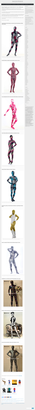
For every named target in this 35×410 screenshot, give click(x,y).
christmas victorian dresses (28, 107)
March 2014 (26, 79)
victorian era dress (30, 123)
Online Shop (26, 4)
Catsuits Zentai (5, 398)
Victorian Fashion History (8, 4)
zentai (17, 401)
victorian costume (28, 121)
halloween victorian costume (29, 110)
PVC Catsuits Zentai (21, 398)
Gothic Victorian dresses (28, 109)
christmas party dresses (29, 107)
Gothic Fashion (26, 13)
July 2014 (26, 76)
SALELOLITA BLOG (17, 1)
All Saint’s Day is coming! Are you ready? (14, 393)
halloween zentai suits (12, 400)
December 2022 (26, 41)
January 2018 (26, 58)
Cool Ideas (26, 89)
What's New (26, 101)
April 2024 (26, 33)
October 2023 (26, 37)
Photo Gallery (22, 4)
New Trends (19, 398)
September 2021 (26, 47)
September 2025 (26, 30)
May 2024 (26, 32)
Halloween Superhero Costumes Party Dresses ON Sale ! (14, 386)
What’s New (18, 4)
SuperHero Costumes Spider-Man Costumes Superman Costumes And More (4, 394)
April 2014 (26, 78)
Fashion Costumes (8, 398)
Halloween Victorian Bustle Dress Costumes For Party (9, 393)
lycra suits (22, 400)
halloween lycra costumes (8, 400)
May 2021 (26, 50)
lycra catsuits (19, 400)
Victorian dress (28, 122)
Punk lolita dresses (31, 116)
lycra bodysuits (16, 400)
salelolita (26, 20)
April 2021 (26, 51)
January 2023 (26, 40)
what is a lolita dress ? (29, 19)
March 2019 (26, 54)
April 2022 (26, 44)
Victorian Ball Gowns (27, 99)
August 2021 (26, 48)
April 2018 (26, 57)
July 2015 (26, 68)
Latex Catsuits (12, 398)
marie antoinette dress (29, 114)
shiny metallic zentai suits (6, 401)
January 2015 (26, 72)
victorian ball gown (29, 119)
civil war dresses (28, 108)
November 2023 (26, 36)
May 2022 (26, 43)
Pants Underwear (27, 96)
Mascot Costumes (27, 94)
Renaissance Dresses (30, 117)
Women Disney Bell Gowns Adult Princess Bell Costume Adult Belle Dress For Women (29, 24)
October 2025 (26, 29)
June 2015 (26, 69)
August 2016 (26, 65)
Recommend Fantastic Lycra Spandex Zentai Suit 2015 (4, 386)
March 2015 (26, 71)
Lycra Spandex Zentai (15, 398)
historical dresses (29, 111)
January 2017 (26, 62)
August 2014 (26, 75)
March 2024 (26, 34)
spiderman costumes (11, 401)
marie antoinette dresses (29, 115)
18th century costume (27, 106)
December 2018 (26, 55)
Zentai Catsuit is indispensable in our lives (19, 385)
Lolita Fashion (14, 4)
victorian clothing (29, 120)
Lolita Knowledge (26, 92)
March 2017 (26, 61)
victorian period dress (27, 125)
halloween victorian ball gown (29, 110)
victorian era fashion (27, 124)
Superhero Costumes (15, 401)
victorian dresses (28, 123)
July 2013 (26, 83)
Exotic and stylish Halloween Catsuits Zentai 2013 (9, 386)
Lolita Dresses (30, 112)
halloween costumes (3, 400)
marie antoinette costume (28, 114)
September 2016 (26, 64)
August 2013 (26, 82)
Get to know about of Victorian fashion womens (29, 12)
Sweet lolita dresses (29, 118)
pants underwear (28, 116)
